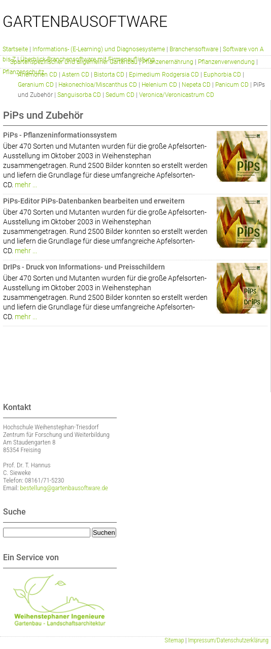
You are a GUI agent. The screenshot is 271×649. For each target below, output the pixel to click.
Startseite (15, 49)
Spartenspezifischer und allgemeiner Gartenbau (74, 61)
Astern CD (75, 74)
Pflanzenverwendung (226, 61)
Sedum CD (120, 94)
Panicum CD (232, 84)
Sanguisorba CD (79, 94)
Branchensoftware (194, 49)
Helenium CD (159, 84)
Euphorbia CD (222, 74)
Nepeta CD (196, 84)
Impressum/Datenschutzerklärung (228, 640)
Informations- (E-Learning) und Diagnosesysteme (98, 49)
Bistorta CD (109, 74)
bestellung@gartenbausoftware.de (64, 488)
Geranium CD (36, 84)
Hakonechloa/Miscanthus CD (97, 84)
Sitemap (174, 640)
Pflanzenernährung (167, 61)
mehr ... (26, 185)
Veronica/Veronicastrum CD (176, 94)
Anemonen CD (37, 74)
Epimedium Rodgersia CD (164, 74)
